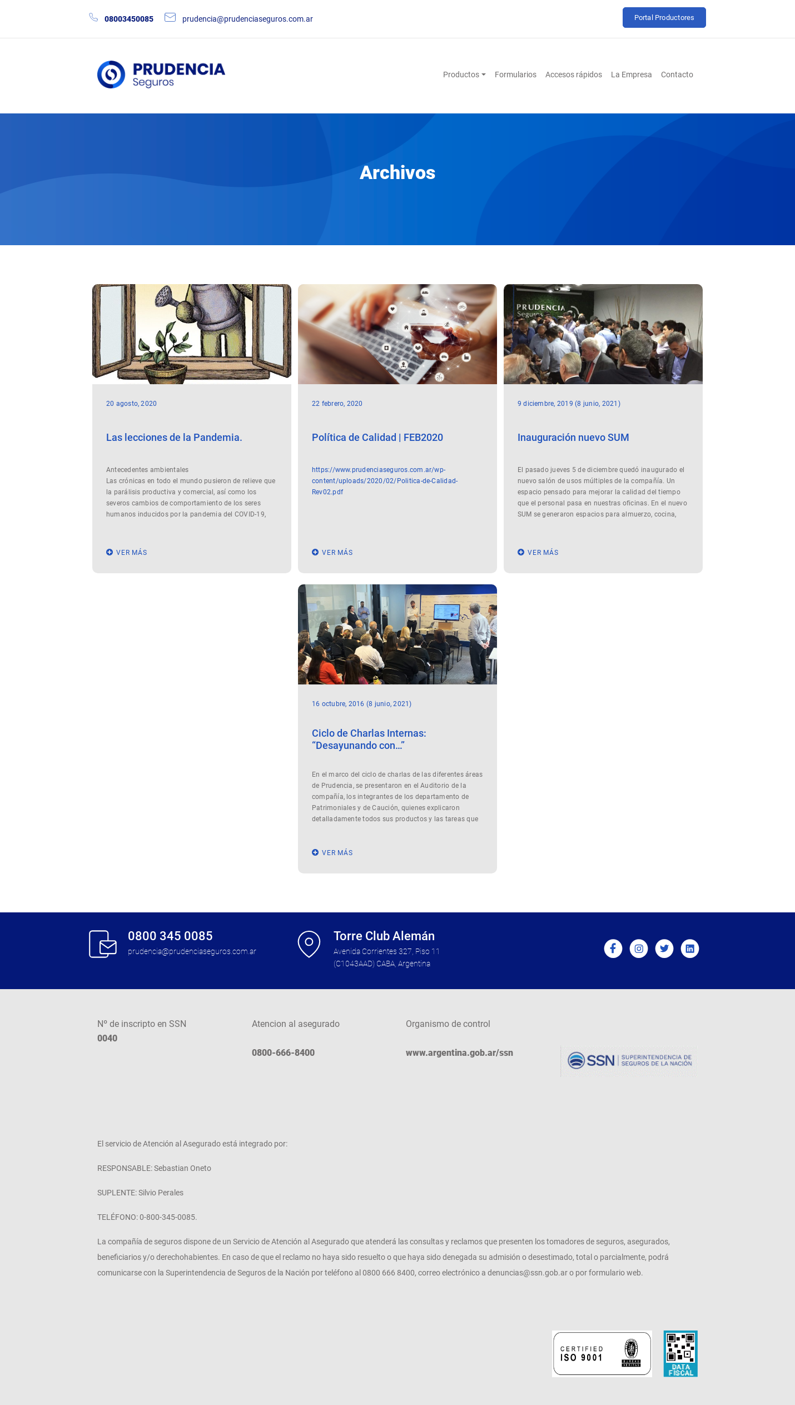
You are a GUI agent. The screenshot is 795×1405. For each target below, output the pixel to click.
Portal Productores (664, 17)
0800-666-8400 (283, 1052)
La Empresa (631, 74)
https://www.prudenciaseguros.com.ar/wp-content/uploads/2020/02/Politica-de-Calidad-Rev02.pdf (385, 481)
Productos (461, 74)
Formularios (515, 74)
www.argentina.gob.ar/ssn (459, 1052)
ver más (131, 553)
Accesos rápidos (573, 74)
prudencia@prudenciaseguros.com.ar (247, 18)
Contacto (677, 74)
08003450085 (129, 18)
